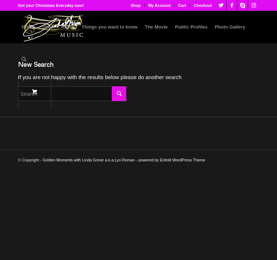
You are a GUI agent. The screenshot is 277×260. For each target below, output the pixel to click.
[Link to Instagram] (253, 5)
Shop (136, 5)
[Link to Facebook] (232, 5)
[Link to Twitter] (221, 5)
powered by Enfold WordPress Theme (171, 160)
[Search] (24, 59)
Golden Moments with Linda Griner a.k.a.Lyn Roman (89, 160)
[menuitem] (136, 5)
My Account (159, 5)
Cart (182, 5)
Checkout (203, 5)
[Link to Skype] (242, 5)
